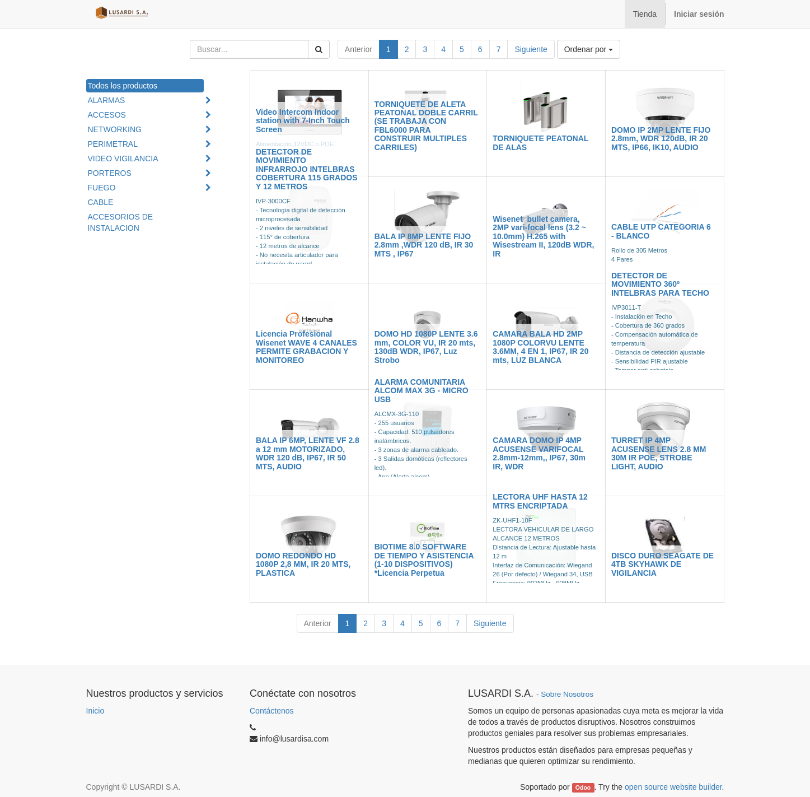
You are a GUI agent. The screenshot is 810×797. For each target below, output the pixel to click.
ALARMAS (106, 100)
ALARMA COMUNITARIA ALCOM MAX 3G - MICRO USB (421, 390)
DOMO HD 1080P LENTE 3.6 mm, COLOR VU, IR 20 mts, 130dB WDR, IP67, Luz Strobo (426, 346)
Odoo (583, 787)
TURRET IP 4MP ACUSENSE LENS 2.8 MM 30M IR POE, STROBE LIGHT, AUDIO (658, 453)
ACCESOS (107, 114)
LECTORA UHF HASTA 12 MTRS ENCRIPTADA (540, 501)
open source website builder (673, 786)
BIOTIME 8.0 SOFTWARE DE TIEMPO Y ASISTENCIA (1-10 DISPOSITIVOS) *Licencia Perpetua (424, 559)
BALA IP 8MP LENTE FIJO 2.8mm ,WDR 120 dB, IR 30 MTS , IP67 (424, 245)
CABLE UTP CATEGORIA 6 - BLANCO (661, 231)
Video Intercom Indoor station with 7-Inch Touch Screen (303, 121)
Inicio (95, 710)
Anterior (358, 49)
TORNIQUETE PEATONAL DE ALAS (540, 142)
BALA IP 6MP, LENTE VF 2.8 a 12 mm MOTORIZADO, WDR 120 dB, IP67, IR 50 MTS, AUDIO (307, 453)
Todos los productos (123, 85)
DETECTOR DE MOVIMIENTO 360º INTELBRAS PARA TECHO (660, 284)
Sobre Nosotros (567, 694)
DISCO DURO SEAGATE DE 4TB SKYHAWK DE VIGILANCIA (662, 564)
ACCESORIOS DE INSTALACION (120, 222)
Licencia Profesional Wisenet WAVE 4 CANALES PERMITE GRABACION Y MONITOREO (306, 346)
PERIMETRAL (113, 143)
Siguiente (530, 49)
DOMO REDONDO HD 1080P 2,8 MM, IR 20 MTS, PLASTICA (303, 564)
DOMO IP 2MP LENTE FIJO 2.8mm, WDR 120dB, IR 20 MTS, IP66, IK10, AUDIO (661, 138)
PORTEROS (110, 173)
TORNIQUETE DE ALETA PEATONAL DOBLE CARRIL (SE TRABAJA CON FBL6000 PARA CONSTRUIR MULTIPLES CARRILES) (426, 126)
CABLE (101, 202)
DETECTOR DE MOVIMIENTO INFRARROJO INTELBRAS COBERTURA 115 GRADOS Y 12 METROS (307, 169)
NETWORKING (115, 129)
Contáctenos (272, 710)
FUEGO (102, 187)
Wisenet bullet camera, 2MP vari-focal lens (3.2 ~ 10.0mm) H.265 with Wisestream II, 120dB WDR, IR (543, 236)
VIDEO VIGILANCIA (123, 158)
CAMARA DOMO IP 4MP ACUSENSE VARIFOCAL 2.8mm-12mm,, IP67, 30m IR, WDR (539, 453)
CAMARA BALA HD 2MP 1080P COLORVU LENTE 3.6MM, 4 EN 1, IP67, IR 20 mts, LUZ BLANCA (540, 346)
